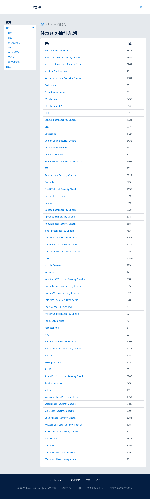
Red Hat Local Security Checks (61, 341)
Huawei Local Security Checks (61, 223)
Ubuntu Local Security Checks (61, 417)
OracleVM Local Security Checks (62, 293)
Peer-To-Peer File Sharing (58, 307)
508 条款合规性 (95, 488)
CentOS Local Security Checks (60, 119)
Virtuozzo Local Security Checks (62, 431)
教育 (98, 480)
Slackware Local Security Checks (62, 397)
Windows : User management (61, 459)
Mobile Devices (53, 265)
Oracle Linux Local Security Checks (63, 286)
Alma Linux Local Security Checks (62, 57)
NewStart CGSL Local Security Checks (65, 279)
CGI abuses (51, 99)
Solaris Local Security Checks (60, 403)
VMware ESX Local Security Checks (63, 424)
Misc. (47, 258)
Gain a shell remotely (56, 196)
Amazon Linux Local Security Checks (64, 64)
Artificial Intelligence (56, 71)
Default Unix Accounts (57, 147)
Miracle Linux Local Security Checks (64, 251)
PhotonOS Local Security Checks (62, 313)
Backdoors (50, 85)
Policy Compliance (54, 320)
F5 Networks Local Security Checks (63, 161)
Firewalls (49, 182)
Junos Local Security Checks (59, 230)
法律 (79, 488)
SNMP (48, 369)
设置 (140, 7)
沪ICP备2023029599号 (121, 488)
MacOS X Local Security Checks (61, 237)
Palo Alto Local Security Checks (61, 300)
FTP (46, 168)
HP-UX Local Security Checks (60, 216)
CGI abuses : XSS (54, 106)
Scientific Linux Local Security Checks (65, 376)
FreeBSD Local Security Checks (61, 189)
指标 (20, 67)
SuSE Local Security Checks (59, 410)
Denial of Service (54, 154)
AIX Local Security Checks (58, 50)
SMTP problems (53, 362)
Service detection (54, 383)
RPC (47, 334)
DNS (47, 126)
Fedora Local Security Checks (60, 175)
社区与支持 (74, 480)
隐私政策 (66, 488)
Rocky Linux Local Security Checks (63, 348)
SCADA (48, 355)
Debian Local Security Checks (60, 140)
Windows (49, 445)
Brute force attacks (55, 92)
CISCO (48, 113)
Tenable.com (56, 480)
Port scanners (52, 327)
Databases (50, 133)
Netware (49, 272)
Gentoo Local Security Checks (60, 209)
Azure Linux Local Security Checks (63, 78)
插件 (37, 7)
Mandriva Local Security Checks (62, 244)
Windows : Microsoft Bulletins (61, 452)
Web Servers (51, 438)
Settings (49, 390)
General (49, 203)
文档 (88, 480)
